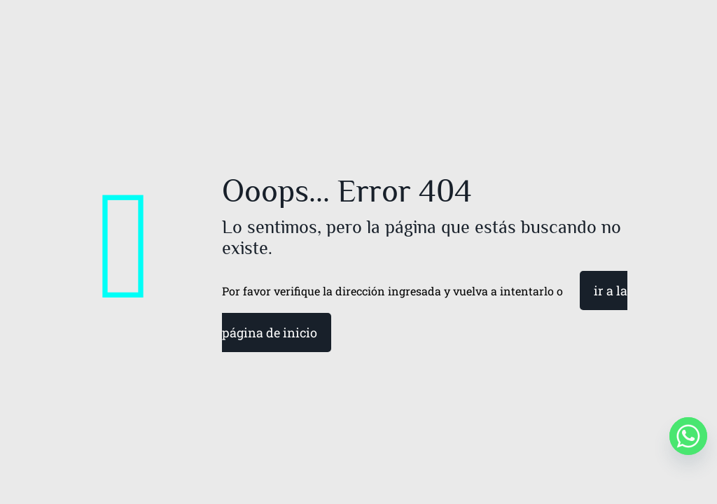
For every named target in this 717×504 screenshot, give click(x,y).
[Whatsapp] (688, 436)
